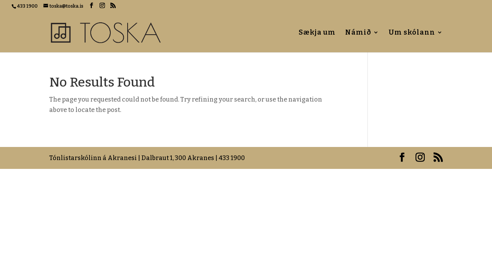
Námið (358, 33)
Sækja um (317, 33)
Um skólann (412, 33)
